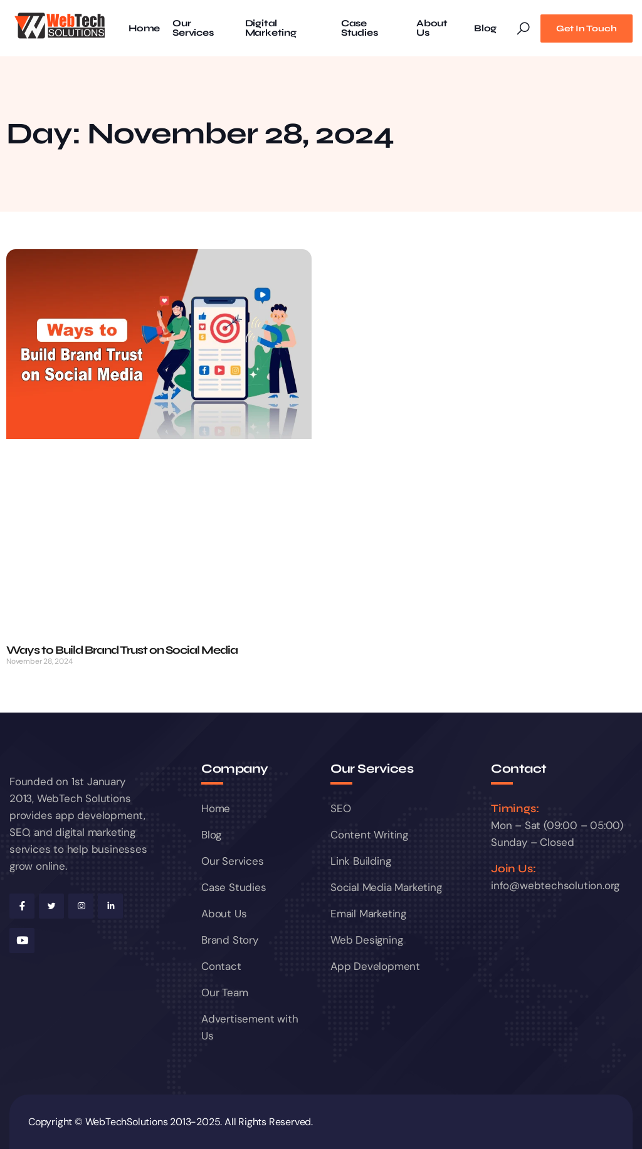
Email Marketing (368, 913)
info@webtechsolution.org (555, 885)
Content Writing (369, 835)
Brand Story (229, 940)
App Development (375, 966)
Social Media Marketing (386, 887)
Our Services (192, 28)
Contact (221, 966)
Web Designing (366, 940)
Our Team (224, 992)
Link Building (360, 861)
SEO (340, 808)
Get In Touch (586, 28)
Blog (485, 28)
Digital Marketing (271, 28)
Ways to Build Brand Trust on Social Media (122, 650)
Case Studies (359, 28)
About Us (432, 28)
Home (144, 28)
